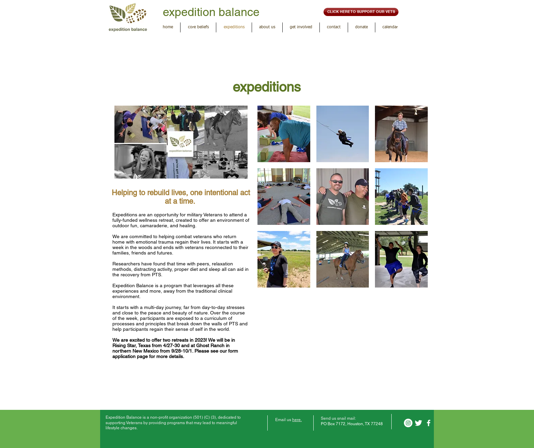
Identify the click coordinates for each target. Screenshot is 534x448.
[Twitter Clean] (418, 423)
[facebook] (428, 423)
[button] (283, 134)
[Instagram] (408, 423)
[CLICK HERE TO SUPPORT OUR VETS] (361, 12)
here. (297, 419)
